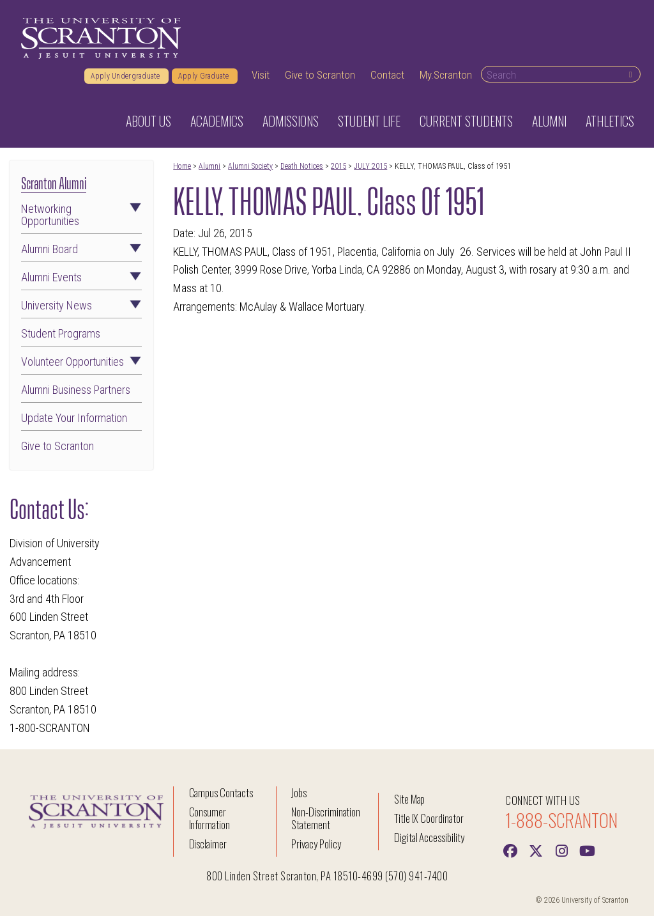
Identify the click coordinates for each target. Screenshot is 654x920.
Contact (387, 78)
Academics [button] (216, 124)
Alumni (209, 170)
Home (182, 170)
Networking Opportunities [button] (81, 219)
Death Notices (301, 170)
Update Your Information (74, 422)
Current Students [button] (466, 124)
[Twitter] (536, 853)
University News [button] (81, 310)
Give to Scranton (320, 78)
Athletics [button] (610, 124)
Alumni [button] (549, 124)
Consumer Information (209, 821)
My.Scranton (446, 78)
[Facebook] (510, 853)
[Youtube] (587, 853)
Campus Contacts (221, 796)
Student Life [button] (369, 124)
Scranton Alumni (53, 185)
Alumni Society (250, 170)
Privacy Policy (315, 847)
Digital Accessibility (429, 841)
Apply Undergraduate (126, 79)
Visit (261, 78)
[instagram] (561, 853)
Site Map (409, 803)
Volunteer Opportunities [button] (81, 365)
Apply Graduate (204, 79)
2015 (338, 170)
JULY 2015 (370, 170)
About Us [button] (148, 124)
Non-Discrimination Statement (325, 821)
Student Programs (60, 338)
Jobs (299, 796)
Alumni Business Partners (75, 394)
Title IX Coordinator (429, 822)
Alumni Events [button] (81, 282)
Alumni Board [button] (81, 253)
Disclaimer (208, 847)
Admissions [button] (290, 124)
